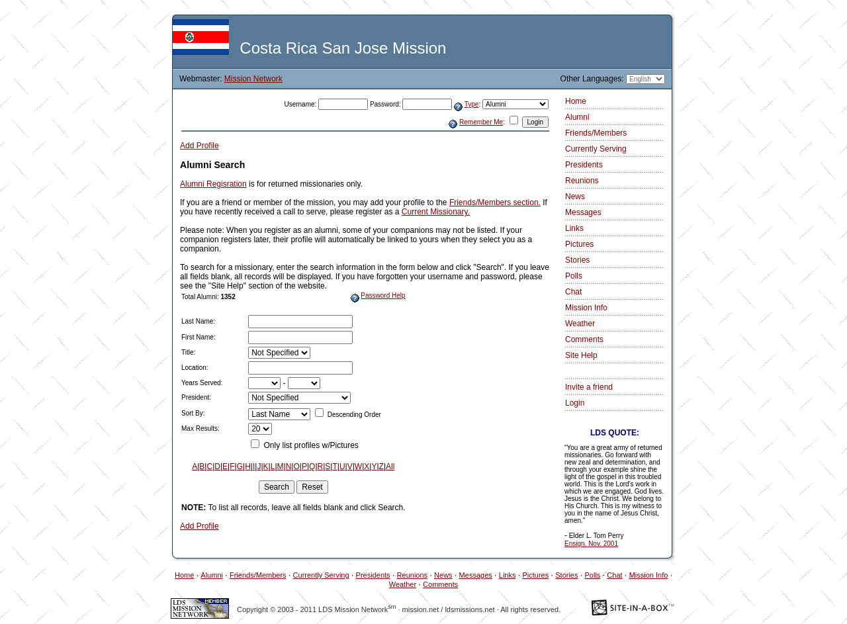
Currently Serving (596, 149)
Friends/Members (596, 133)
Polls (573, 276)
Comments (584, 339)
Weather (580, 323)
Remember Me (481, 122)
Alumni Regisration (213, 184)
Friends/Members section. (495, 202)
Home (575, 101)
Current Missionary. (436, 211)
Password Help (383, 295)
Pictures (579, 244)
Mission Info (586, 307)
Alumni (577, 117)
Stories (577, 260)
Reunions (582, 180)
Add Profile (199, 145)
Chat (573, 291)
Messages (583, 212)
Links (574, 228)
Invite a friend (589, 387)
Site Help (581, 355)
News (575, 196)
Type (472, 104)
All (390, 466)
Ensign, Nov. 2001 (591, 543)
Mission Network (253, 78)
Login (574, 403)
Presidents (584, 164)
